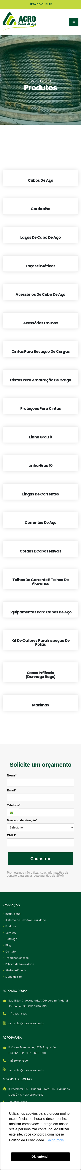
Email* (11, 790)
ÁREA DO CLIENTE (40, 4)
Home (32, 81)
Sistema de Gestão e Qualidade (25, 920)
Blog (8, 945)
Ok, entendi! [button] (40, 1156)
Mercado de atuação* (22, 820)
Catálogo (11, 939)
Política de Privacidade (19, 964)
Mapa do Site (13, 977)
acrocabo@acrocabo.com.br (26, 1023)
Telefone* (13, 805)
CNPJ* (11, 835)
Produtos (10, 926)
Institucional (13, 914)
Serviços (10, 933)
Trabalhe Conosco (17, 958)
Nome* (11, 775)
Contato (10, 951)
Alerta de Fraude (15, 970)
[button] (73, 22)
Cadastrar (40, 858)
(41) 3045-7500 (18, 1060)
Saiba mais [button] (55, 1140)
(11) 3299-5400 (17, 1014)
